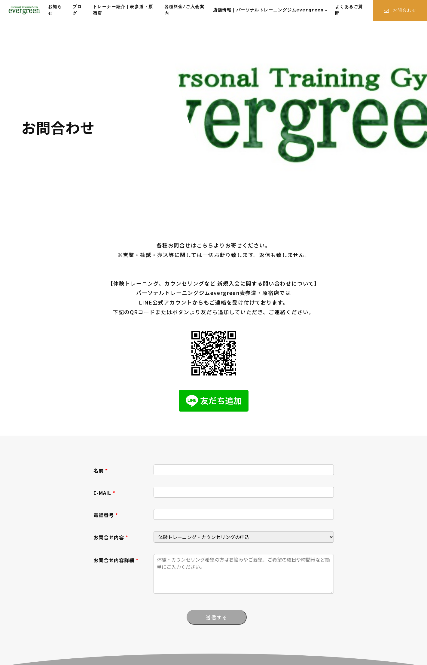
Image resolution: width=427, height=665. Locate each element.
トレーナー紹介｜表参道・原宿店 (123, 10)
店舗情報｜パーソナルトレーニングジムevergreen (268, 10)
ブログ (77, 10)
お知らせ (55, 10)
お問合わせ (400, 10)
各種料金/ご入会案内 (184, 10)
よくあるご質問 (349, 10)
